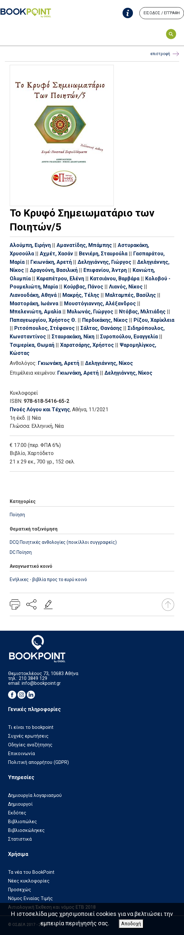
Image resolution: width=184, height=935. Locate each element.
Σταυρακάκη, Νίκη (73, 336)
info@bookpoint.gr (41, 683)
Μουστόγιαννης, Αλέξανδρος (100, 303)
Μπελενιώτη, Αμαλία (35, 312)
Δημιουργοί (20, 804)
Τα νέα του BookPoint (31, 872)
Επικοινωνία (21, 753)
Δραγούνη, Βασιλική (54, 270)
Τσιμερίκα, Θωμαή (32, 345)
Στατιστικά (20, 839)
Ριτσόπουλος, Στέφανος (44, 328)
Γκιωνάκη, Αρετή (51, 262)
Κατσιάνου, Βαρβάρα (114, 278)
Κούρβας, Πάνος (83, 287)
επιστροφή (164, 54)
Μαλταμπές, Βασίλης (130, 295)
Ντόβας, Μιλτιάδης (142, 312)
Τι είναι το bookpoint (30, 727)
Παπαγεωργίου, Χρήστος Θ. (43, 320)
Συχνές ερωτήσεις (28, 736)
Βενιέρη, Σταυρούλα (103, 254)
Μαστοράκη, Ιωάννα (34, 303)
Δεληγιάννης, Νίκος (109, 363)
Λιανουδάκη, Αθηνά (33, 295)
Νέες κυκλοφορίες (28, 881)
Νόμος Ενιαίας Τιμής (30, 898)
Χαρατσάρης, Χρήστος (87, 345)
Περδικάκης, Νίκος (105, 320)
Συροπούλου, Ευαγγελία (129, 336)
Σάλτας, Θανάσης (101, 328)
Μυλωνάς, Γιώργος (90, 312)
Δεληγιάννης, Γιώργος (104, 262)
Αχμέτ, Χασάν (56, 254)
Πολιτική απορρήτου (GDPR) (38, 762)
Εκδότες (17, 813)
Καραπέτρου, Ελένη (60, 278)
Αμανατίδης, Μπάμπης (84, 245)
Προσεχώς (19, 890)
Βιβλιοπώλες (22, 821)
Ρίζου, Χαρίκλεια (154, 320)
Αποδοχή (131, 924)
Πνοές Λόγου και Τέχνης (40, 409)
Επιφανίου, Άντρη (105, 270)
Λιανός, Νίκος (126, 287)
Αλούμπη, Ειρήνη (30, 245)
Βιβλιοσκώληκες (26, 830)
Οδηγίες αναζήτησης (30, 745)
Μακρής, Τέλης (80, 295)
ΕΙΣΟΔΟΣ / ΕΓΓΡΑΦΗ (162, 13)
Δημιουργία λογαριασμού (35, 795)
